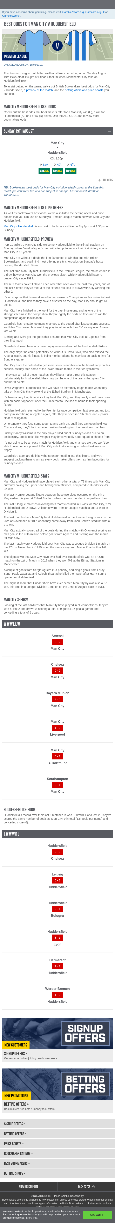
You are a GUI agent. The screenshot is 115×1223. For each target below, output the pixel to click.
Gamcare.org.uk (94, 12)
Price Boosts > (13, 1143)
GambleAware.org (73, 12)
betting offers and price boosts (84, 90)
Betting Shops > (14, 1173)
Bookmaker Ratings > (18, 1153)
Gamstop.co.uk (11, 15)
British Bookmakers (25, 4)
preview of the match (39, 90)
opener (110, 4)
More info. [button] (32, 1217)
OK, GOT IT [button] (97, 1214)
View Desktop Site (28, 1186)
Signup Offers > (14, 1124)
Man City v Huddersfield (19, 226)
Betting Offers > (15, 1133)
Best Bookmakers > (17, 1163)
